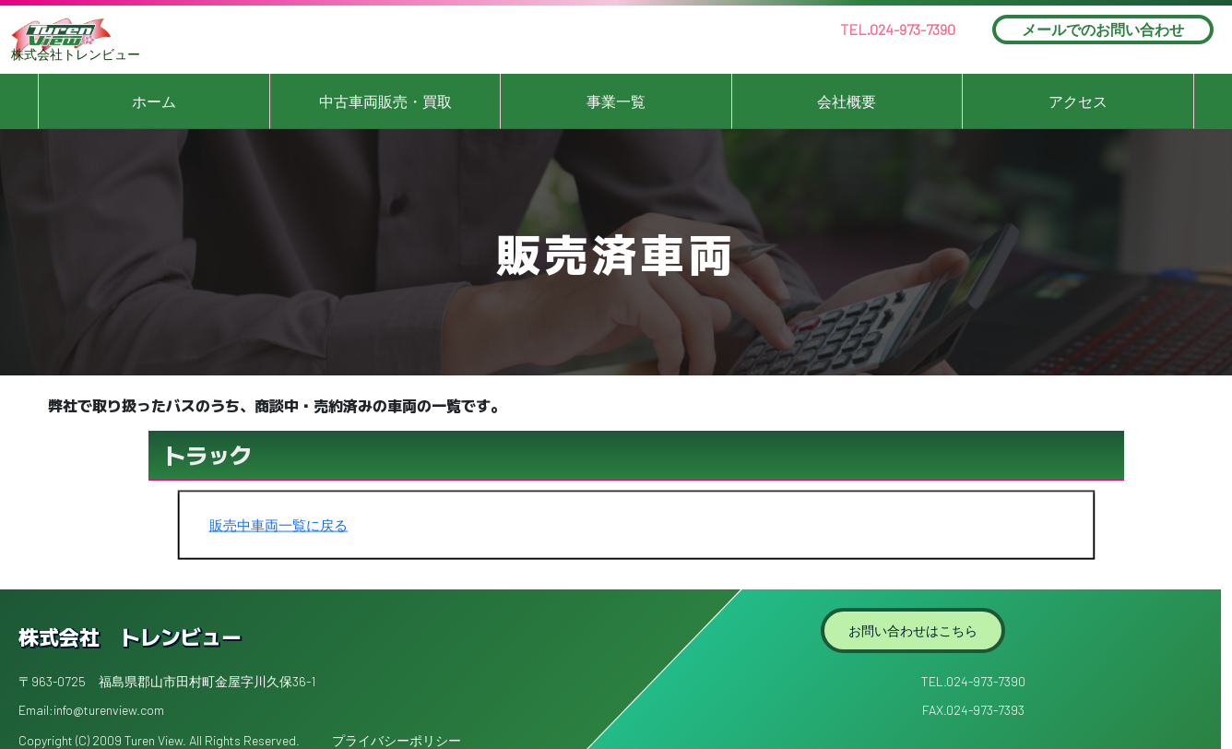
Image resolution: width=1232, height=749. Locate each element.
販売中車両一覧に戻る (278, 525)
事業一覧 (616, 101)
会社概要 (846, 101)
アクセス (1078, 101)
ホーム (154, 101)
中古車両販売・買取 (385, 101)
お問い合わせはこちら (912, 630)
